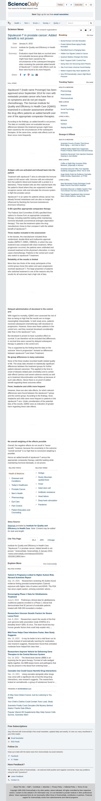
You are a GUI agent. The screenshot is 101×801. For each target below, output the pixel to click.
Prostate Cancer (18, 489)
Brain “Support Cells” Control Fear (73, 60)
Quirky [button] (57, 23)
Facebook (14, 756)
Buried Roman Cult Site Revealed (73, 41)
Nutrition (64, 124)
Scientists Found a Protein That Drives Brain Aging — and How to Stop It (75, 144)
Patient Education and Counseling (21, 511)
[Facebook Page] (66, 5)
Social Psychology (67, 109)
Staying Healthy (66, 127)
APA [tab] (42, 540)
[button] (81, 30)
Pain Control (17, 506)
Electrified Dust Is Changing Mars (73, 50)
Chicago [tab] (51, 540)
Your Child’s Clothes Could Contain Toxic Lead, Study (30, 702)
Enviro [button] (36, 23)
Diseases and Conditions (17, 479)
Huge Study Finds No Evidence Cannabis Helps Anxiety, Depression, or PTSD (76, 175)
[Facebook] (20, 74)
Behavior (64, 106)
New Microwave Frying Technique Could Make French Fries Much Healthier (75, 184)
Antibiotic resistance (46, 492)
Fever (40, 484)
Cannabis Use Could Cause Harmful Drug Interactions (32, 671)
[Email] (36, 74)
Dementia (64, 113)
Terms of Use (82, 787)
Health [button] (17, 23)
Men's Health (17, 493)
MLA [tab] (34, 540)
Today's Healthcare (20, 485)
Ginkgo (41, 473)
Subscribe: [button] (79, 5)
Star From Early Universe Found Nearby (75, 67)
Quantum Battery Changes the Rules (74, 57)
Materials (12, 526)
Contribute (36, 787)
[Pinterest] (28, 74)
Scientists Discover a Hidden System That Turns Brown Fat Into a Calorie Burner (76, 190)
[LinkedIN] (32, 74)
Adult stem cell (44, 488)
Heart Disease (66, 95)
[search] (91, 23)
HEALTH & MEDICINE (66, 87)
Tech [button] (26, 23)
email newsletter (61, 14)
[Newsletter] (91, 5)
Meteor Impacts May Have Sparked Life (75, 71)
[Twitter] (24, 74)
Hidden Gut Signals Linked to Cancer (74, 53)
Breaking (63, 35)
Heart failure (43, 496)
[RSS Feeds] (86, 5)
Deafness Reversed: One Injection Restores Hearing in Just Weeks (77, 155)
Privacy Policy (57, 787)
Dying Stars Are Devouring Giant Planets (76, 64)
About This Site (19, 787)
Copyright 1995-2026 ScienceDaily (23, 790)
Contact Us (15, 780)
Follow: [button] (60, 5)
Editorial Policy (69, 787)
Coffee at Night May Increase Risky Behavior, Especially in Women (74, 164)
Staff (29, 787)
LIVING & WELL (64, 116)
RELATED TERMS (41, 468)
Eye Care (16, 502)
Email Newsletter (17, 738)
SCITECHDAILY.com (24, 689)
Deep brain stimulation (47, 500)
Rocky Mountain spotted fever (45, 478)
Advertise (46, 787)
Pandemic (42, 505)
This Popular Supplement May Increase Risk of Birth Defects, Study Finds (75, 195)
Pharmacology (18, 498)
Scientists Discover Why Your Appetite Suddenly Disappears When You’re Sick (75, 170)
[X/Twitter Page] (71, 5)
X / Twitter (14, 760)
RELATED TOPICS (15, 468)
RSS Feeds (15, 742)
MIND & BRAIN (64, 102)
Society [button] (46, 23)
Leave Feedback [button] (17, 776)
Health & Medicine (16, 474)
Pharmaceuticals (67, 98)
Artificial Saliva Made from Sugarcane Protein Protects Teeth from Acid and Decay (77, 150)
